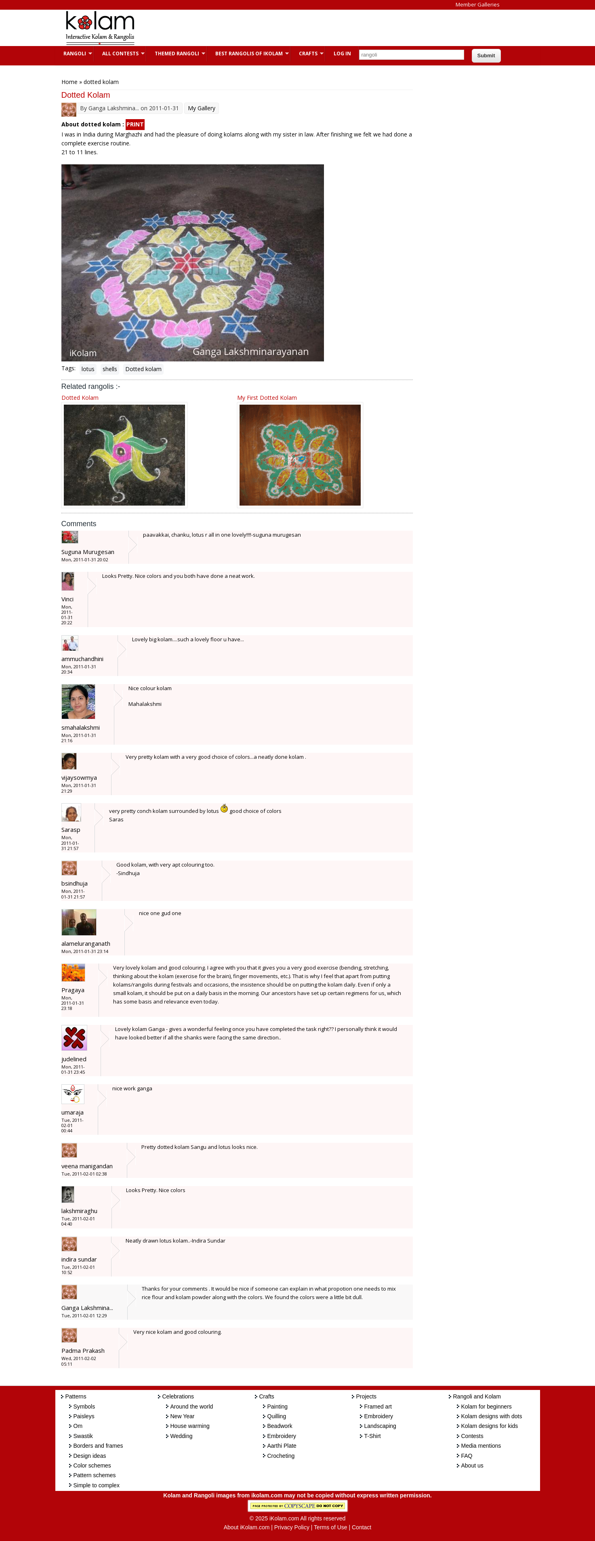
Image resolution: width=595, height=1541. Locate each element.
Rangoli (73, 53)
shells (110, 369)
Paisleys (84, 1416)
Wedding (181, 1436)
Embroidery (281, 1436)
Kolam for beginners (486, 1406)
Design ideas (90, 1456)
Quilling (276, 1416)
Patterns (75, 1396)
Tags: (68, 368)
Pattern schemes (95, 1475)
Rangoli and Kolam (477, 1396)
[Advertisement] (291, 28)
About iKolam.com (247, 1527)
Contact (361, 1527)
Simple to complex (97, 1485)
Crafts (307, 53)
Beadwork (279, 1426)
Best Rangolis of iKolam (248, 53)
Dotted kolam (143, 369)
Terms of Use (330, 1527)
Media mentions (481, 1445)
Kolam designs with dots (491, 1416)
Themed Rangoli (176, 53)
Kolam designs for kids (489, 1426)
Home (69, 82)
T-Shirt (372, 1436)
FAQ (467, 1456)
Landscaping (380, 1426)
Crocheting (281, 1456)
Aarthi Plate (281, 1445)
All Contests (119, 53)
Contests (472, 1436)
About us (472, 1465)
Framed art (378, 1406)
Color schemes (92, 1465)
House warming (190, 1426)
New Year (182, 1416)
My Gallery (201, 108)
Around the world (191, 1406)
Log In (342, 53)
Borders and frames (98, 1445)
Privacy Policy (291, 1527)
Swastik (83, 1436)
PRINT (135, 124)
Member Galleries (478, 4)
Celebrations (178, 1396)
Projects (366, 1396)
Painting (277, 1406)
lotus (88, 369)
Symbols (84, 1406)
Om (78, 1426)
